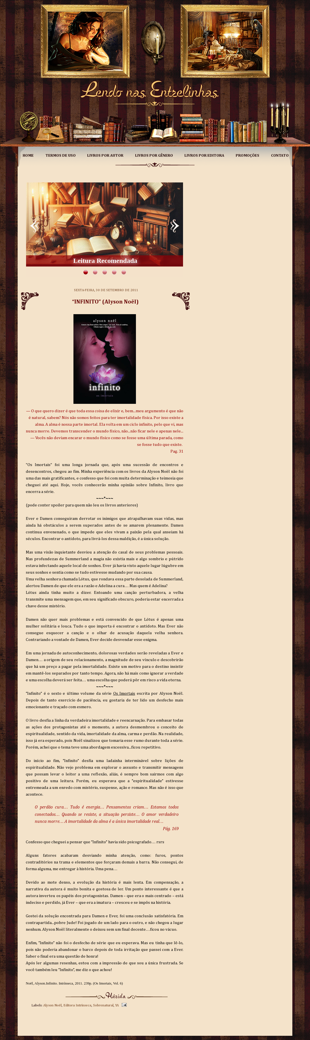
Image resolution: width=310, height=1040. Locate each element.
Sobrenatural (103, 1005)
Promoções (247, 155)
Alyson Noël (52, 1005)
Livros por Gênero (154, 155)
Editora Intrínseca (77, 1005)
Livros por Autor (105, 155)
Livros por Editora (204, 155)
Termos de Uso (60, 155)
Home (28, 155)
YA (117, 1005)
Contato (280, 155)
